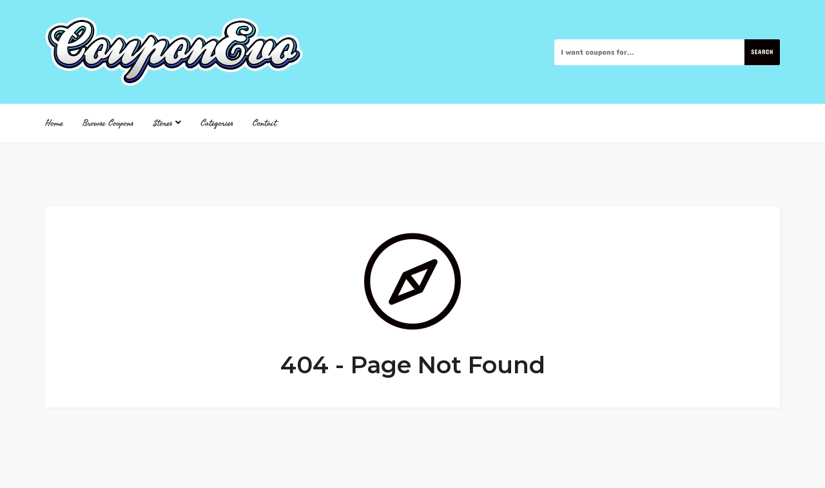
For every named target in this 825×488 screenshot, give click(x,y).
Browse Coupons (108, 123)
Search (762, 52)
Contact (265, 123)
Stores (167, 123)
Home (54, 123)
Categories (216, 123)
